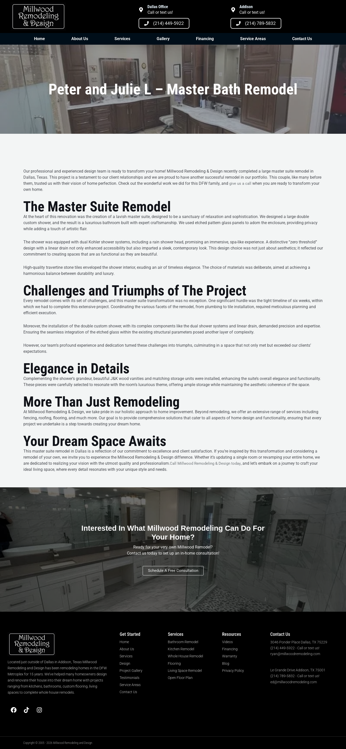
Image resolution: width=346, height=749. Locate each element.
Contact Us (302, 38)
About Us (79, 38)
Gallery (163, 38)
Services (122, 38)
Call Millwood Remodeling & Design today (207, 463)
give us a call (241, 183)
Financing (205, 38)
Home (39, 38)
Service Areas (253, 38)
